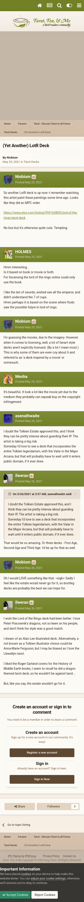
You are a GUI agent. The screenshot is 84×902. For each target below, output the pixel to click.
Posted (28, 182)
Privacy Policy (51, 856)
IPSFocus (30, 856)
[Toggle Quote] (10, 494)
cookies (26, 874)
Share (19, 806)
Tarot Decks (31, 161)
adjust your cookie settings (48, 878)
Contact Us (69, 856)
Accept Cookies (15, 895)
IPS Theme (14, 856)
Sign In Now (42, 779)
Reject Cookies (44, 895)
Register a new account (42, 752)
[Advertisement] (42, 75)
